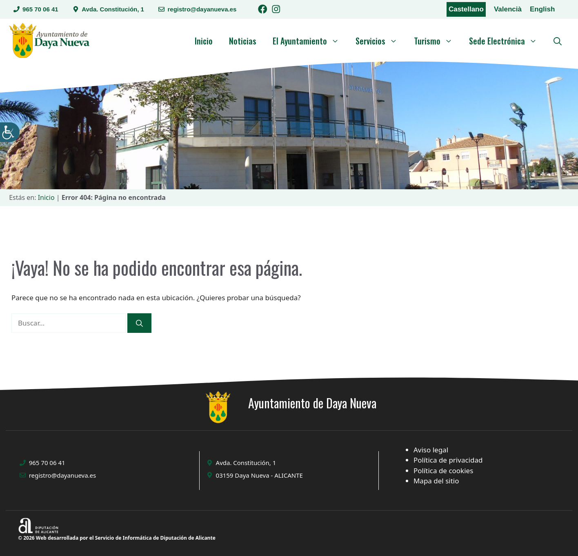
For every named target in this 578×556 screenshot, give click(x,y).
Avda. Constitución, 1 (113, 9)
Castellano (466, 9)
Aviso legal (430, 449)
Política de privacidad (447, 460)
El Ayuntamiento (310, 41)
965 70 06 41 (40, 9)
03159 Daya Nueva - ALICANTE (259, 475)
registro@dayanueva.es (201, 9)
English (542, 9)
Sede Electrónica (507, 41)
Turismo (437, 41)
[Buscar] (139, 323)
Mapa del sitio (436, 480)
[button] (557, 41)
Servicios (381, 41)
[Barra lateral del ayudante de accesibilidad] (10, 132)
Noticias (242, 41)
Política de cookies (443, 470)
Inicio (204, 41)
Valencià (508, 9)
